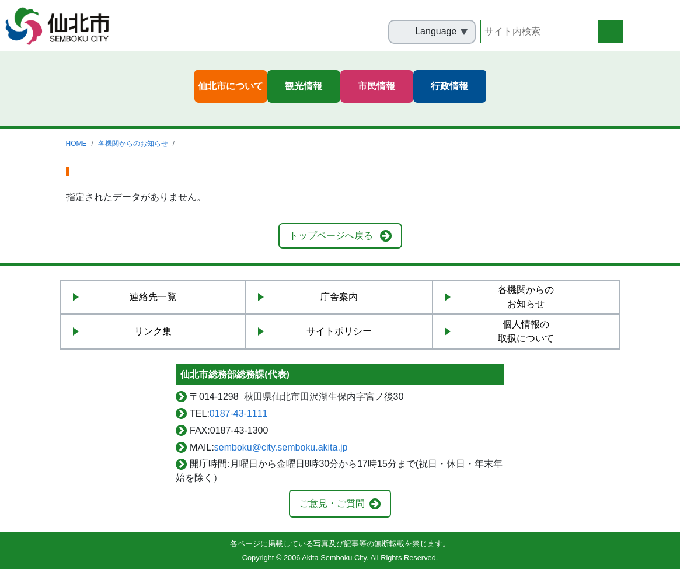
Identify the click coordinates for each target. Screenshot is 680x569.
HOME (76, 143)
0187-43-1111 (239, 413)
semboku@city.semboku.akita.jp (280, 447)
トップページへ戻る (331, 235)
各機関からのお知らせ (133, 143)
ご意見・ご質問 (332, 503)
